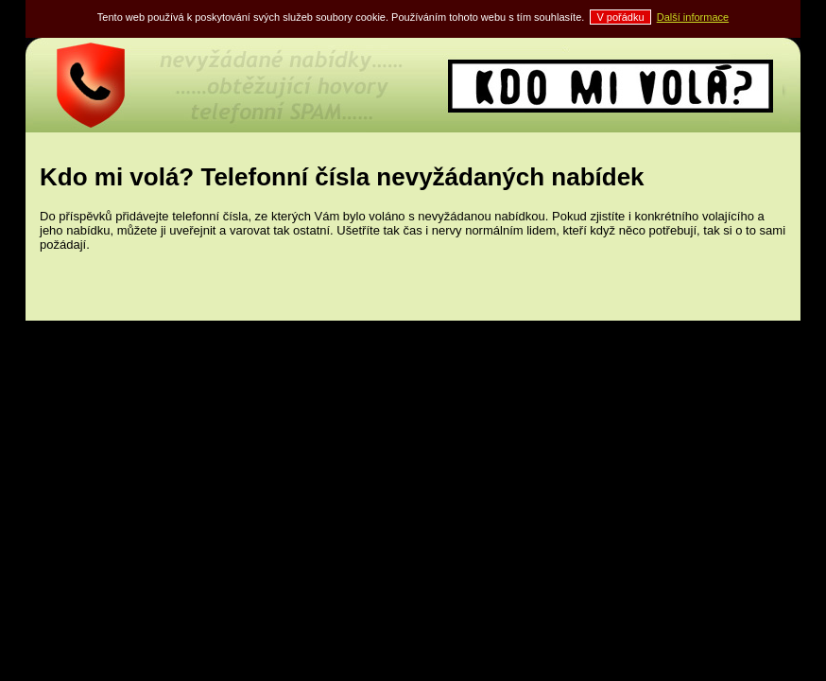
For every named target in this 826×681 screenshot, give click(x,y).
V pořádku (620, 17)
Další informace (693, 17)
